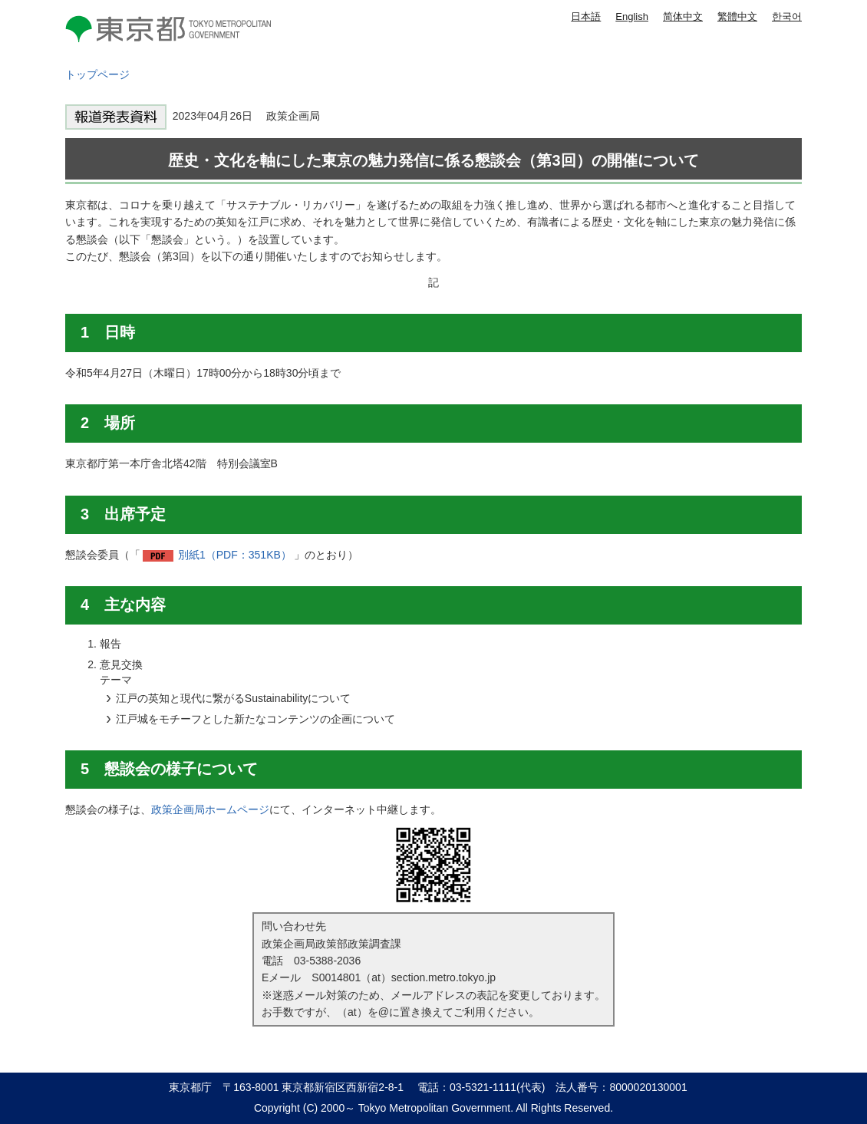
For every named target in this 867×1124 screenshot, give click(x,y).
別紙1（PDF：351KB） (235, 555)
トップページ (97, 74)
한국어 (787, 16)
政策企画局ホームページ (210, 809)
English (631, 16)
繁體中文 (737, 16)
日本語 (586, 16)
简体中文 (683, 16)
